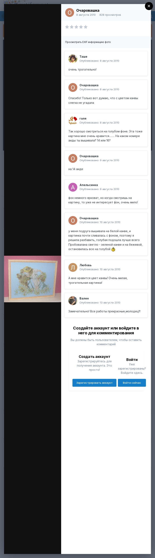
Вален (84, 298)
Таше (83, 56)
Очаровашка (87, 10)
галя (83, 118)
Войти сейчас (132, 382)
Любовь (86, 265)
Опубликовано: (99, 60)
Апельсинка (89, 185)
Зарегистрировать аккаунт (94, 382)
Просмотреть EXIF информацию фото (88, 42)
